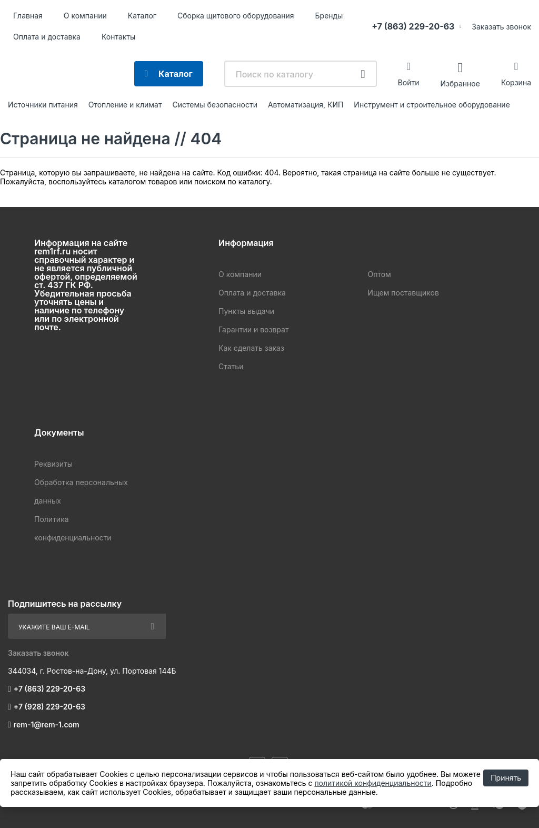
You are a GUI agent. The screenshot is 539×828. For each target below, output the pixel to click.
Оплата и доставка (47, 36)
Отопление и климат (125, 104)
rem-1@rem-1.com (46, 724)
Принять (506, 777)
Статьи (230, 366)
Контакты (118, 36)
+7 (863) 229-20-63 (413, 26)
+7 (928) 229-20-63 (49, 706)
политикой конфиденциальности (372, 782)
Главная (28, 15)
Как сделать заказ (251, 347)
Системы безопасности (214, 104)
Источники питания (43, 104)
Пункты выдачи (246, 311)
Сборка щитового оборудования (235, 15)
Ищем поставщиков (402, 292)
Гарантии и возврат (253, 329)
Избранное (460, 83)
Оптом (379, 274)
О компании (85, 15)
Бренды (329, 15)
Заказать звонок (501, 26)
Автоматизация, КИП (305, 104)
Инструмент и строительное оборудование (432, 104)
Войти (409, 82)
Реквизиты (53, 463)
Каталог (142, 15)
